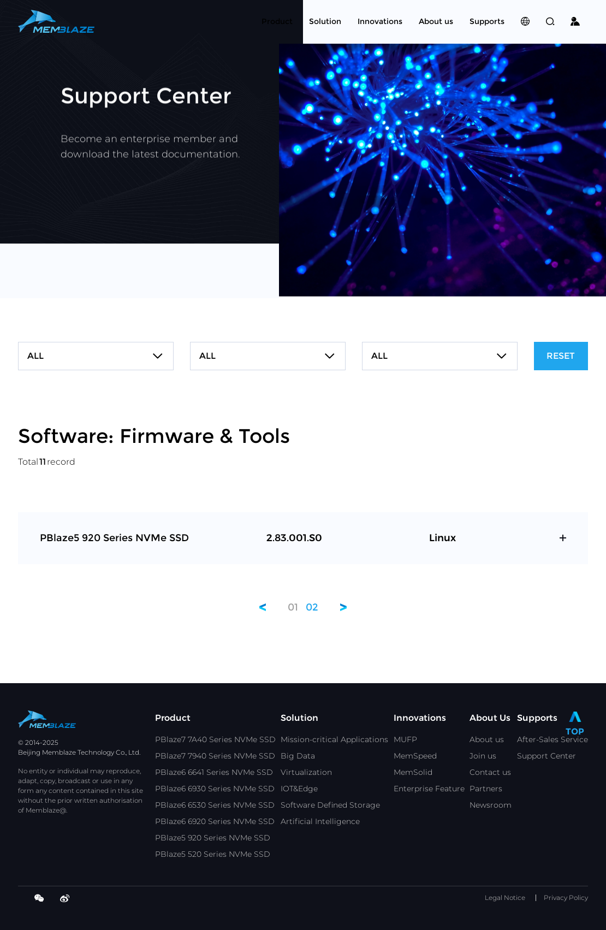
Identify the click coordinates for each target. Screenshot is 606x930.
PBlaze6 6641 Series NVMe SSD (214, 772)
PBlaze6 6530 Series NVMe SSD (215, 805)
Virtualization (306, 772)
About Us (490, 718)
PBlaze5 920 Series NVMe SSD (212, 838)
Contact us (490, 772)
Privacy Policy (566, 898)
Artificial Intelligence (320, 821)
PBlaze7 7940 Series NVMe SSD (215, 756)
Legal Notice (505, 898)
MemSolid (413, 772)
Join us (483, 756)
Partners (486, 788)
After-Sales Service (552, 739)
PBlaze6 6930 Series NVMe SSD (215, 788)
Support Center (546, 756)
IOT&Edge (299, 788)
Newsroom (491, 805)
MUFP (405, 739)
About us (487, 739)
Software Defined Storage (330, 805)
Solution (299, 718)
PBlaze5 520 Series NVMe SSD (212, 854)
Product (173, 718)
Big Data (298, 756)
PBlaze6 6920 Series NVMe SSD (215, 821)
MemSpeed (415, 756)
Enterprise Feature (429, 788)
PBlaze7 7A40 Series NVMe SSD (215, 739)
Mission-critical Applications (334, 739)
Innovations (420, 718)
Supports (537, 718)
